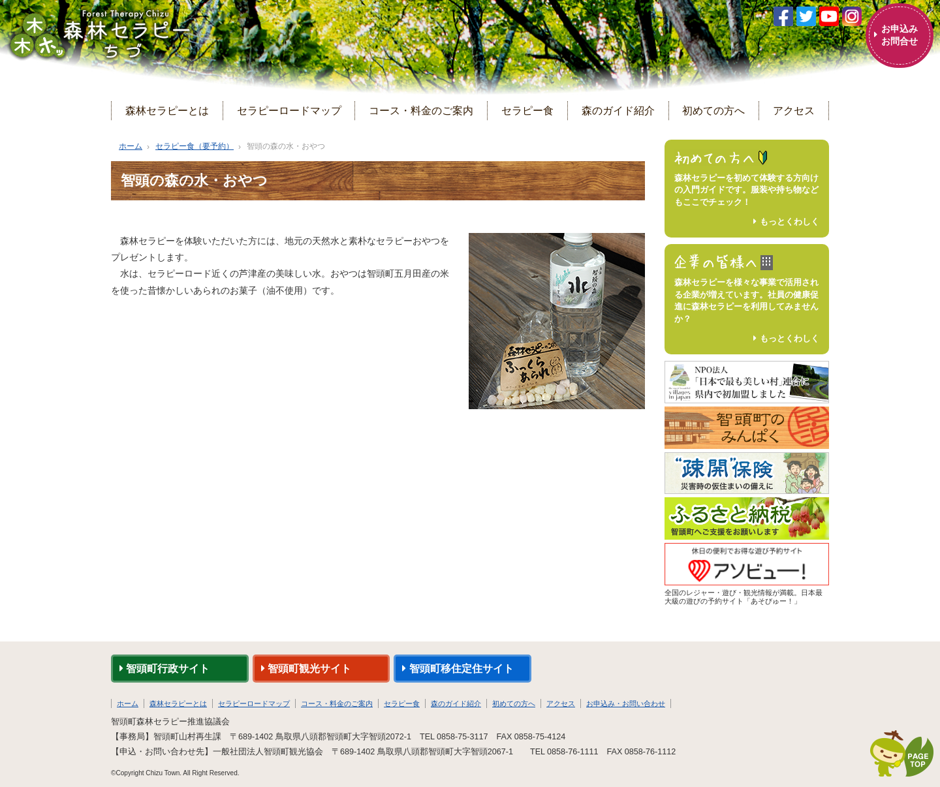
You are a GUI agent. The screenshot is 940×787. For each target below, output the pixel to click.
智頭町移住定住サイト (457, 668)
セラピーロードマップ (289, 110)
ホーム (130, 146)
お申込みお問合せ (899, 35)
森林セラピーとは (167, 110)
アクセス (794, 110)
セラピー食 (527, 110)
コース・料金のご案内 (421, 110)
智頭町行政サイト (164, 668)
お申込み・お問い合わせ (625, 703)
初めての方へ (713, 110)
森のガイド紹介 (618, 110)
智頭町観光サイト (306, 668)
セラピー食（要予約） (194, 146)
